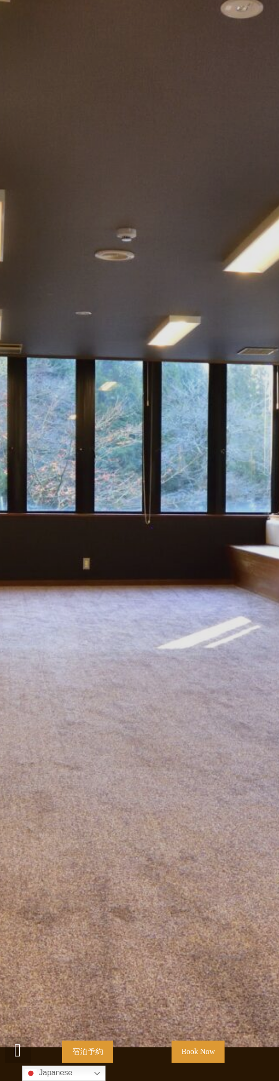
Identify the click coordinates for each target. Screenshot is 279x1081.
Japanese (48, 1073)
